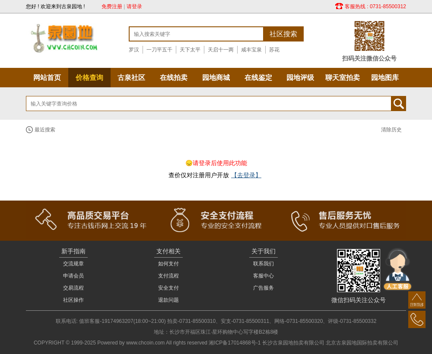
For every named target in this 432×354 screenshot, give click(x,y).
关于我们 (263, 251)
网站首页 (47, 77)
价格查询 (89, 77)
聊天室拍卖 (342, 77)
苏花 (274, 50)
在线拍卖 (173, 77)
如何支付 (168, 264)
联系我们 (263, 264)
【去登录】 (246, 175)
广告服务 (263, 288)
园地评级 (300, 77)
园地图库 (385, 77)
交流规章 (73, 264)
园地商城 (216, 77)
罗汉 (134, 50)
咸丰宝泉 (251, 50)
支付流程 (168, 276)
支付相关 (168, 251)
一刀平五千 (159, 50)
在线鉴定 (258, 77)
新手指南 (73, 251)
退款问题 (168, 300)
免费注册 (112, 6)
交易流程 (73, 288)
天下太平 (190, 50)
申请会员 (73, 276)
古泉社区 (131, 77)
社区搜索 (283, 34)
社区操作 (73, 300)
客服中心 (263, 276)
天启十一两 (221, 50)
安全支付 (168, 288)
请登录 (134, 6)
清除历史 (391, 130)
